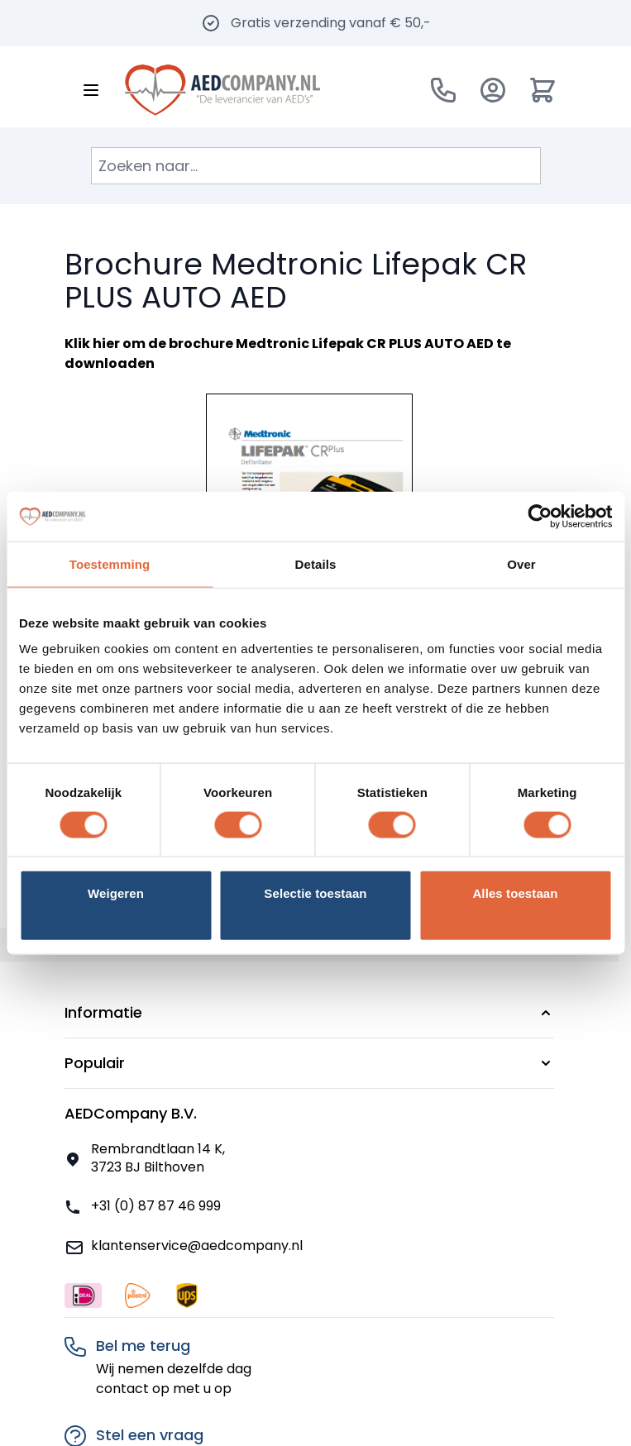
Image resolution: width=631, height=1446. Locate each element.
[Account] (493, 90)
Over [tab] (521, 563)
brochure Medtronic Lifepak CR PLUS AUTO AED (331, 343)
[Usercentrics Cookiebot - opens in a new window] (539, 515)
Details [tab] (316, 563)
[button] (309, 1013)
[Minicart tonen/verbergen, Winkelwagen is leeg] (542, 90)
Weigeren (116, 893)
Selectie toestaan (315, 893)
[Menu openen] (91, 90)
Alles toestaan (514, 893)
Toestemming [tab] (110, 563)
